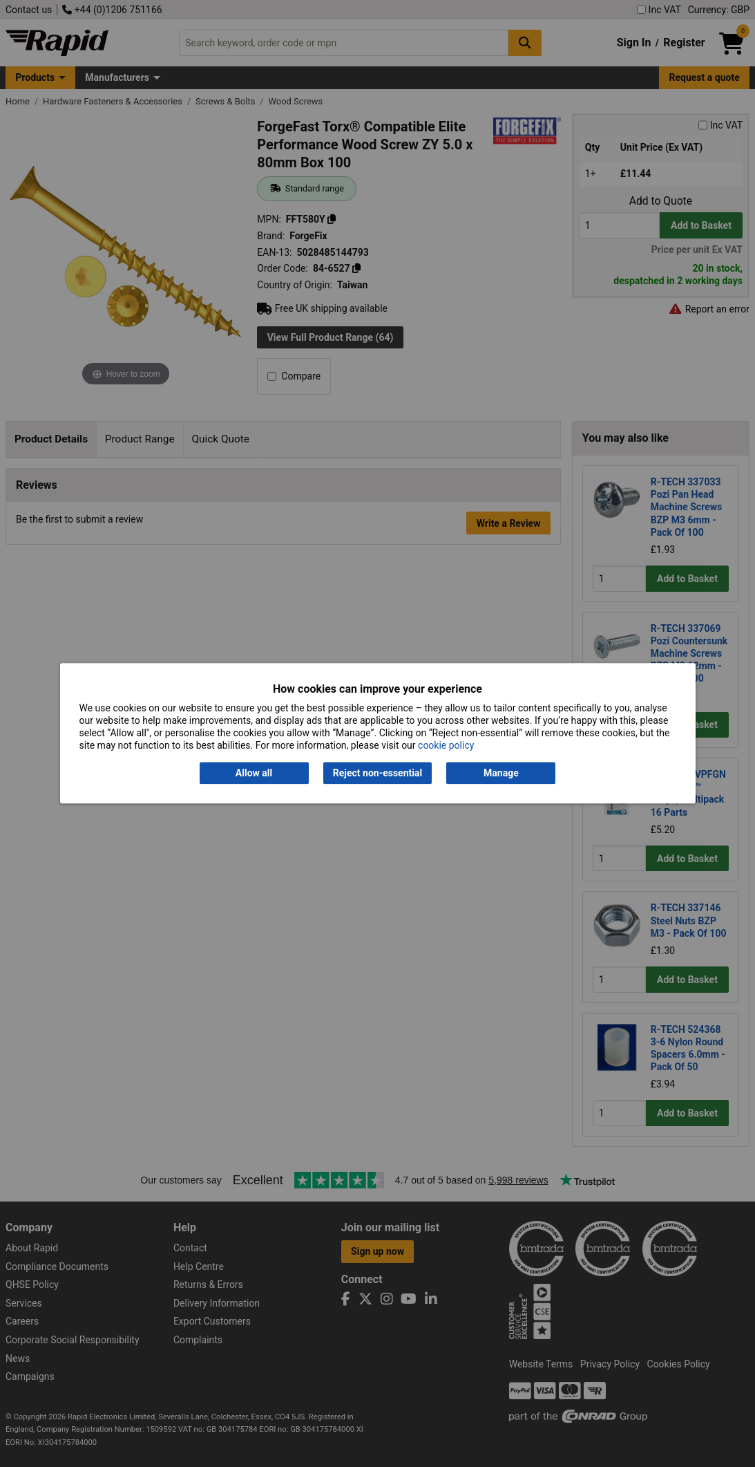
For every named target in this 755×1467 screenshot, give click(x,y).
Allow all (254, 772)
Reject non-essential (377, 772)
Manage (501, 772)
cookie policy (446, 745)
